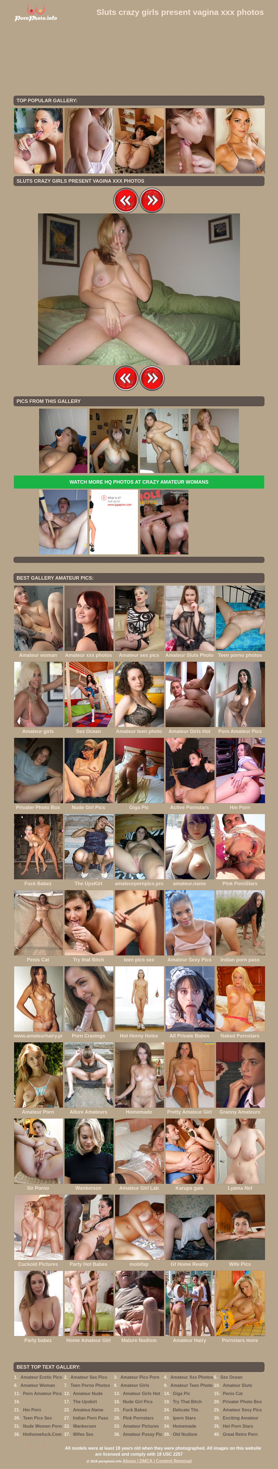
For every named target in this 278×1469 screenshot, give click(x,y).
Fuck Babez (135, 1410)
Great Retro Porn (240, 1434)
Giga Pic (181, 1393)
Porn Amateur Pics (42, 1393)
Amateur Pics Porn (140, 1377)
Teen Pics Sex (37, 1418)
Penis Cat (233, 1393)
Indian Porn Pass (90, 1418)
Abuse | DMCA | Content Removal (157, 1461)
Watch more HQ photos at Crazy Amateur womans (139, 482)
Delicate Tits (185, 1410)
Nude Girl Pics (138, 1401)
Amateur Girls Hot (141, 1393)
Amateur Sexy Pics (242, 1410)
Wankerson (84, 1426)
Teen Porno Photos (90, 1385)
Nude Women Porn (42, 1426)
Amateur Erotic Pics (41, 1377)
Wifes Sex (83, 1434)
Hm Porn (32, 1410)
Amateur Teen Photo (191, 1385)
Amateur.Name (88, 1410)
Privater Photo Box (242, 1401)
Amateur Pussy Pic (142, 1434)
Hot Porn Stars (238, 1426)
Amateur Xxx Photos (191, 1377)
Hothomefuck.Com (42, 1434)
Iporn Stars (184, 1418)
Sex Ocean (231, 1377)
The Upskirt (85, 1401)
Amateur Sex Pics (89, 1377)
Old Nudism (185, 1434)
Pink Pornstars (138, 1418)
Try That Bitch (187, 1401)
